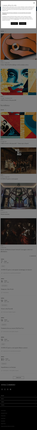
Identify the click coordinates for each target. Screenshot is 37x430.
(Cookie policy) (16, 18)
